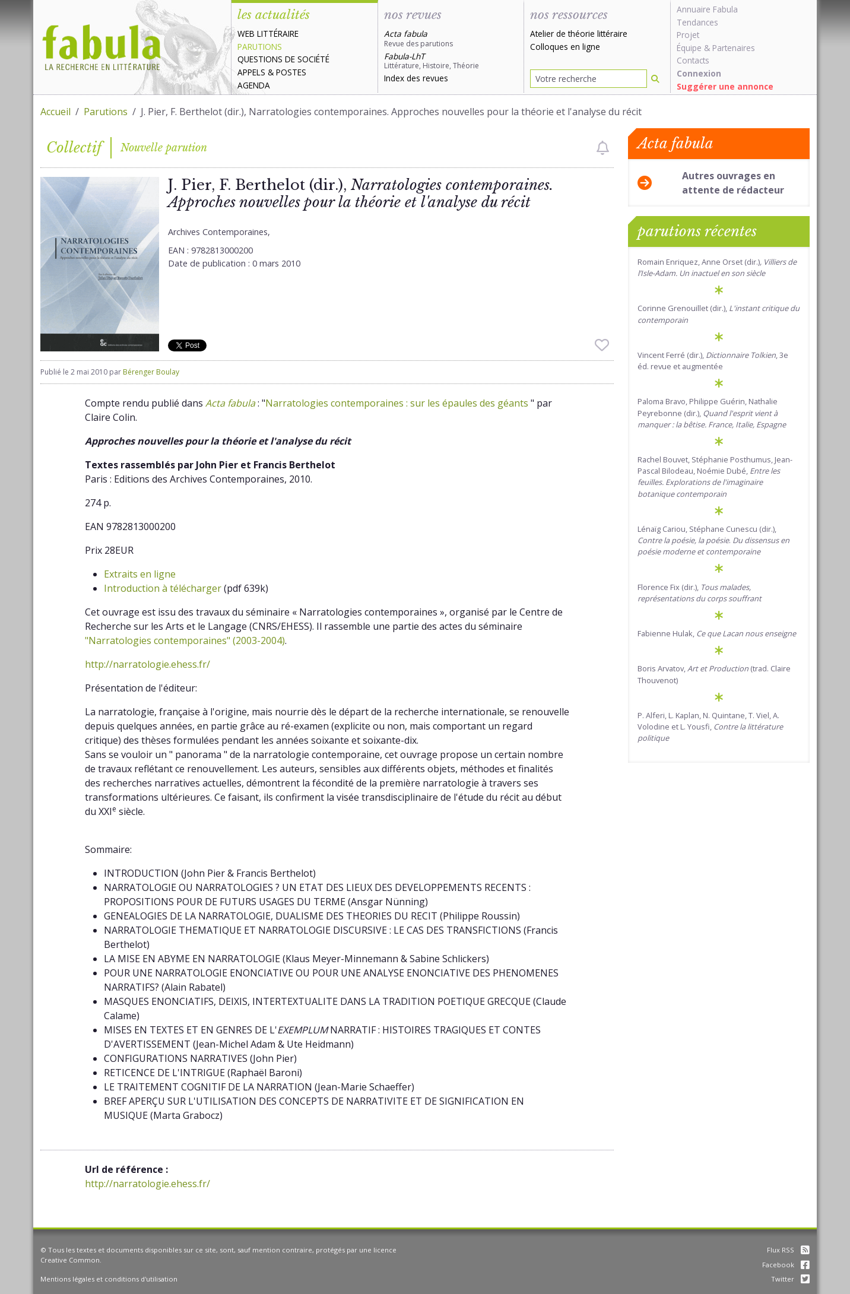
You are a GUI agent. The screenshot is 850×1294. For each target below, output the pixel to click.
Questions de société (283, 59)
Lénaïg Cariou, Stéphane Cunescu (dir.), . (713, 540)
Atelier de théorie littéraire (578, 33)
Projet (688, 34)
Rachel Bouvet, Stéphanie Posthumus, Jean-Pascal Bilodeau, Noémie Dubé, (715, 476)
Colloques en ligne (565, 46)
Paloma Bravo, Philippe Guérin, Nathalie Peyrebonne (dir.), (712, 412)
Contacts (693, 60)
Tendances (697, 22)
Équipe (689, 47)
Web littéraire (268, 33)
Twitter (790, 1278)
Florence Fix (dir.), (700, 593)
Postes (291, 72)
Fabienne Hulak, (717, 633)
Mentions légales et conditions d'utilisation (108, 1278)
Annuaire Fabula (707, 9)
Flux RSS (788, 1249)
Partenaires (733, 47)
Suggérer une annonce (725, 86)
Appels (251, 72)
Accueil (55, 111)
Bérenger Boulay (151, 372)
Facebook (786, 1264)
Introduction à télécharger (162, 588)
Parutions (259, 46)
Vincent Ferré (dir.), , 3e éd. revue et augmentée (713, 361)
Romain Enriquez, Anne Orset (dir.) (717, 267)
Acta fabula (230, 403)
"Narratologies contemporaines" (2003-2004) (185, 640)
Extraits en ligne (140, 574)
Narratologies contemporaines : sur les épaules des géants (398, 403)
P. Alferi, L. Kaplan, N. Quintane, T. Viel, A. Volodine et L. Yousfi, (710, 726)
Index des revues (416, 78)
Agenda (253, 85)
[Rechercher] (655, 78)
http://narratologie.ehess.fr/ (147, 664)
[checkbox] (603, 148)
